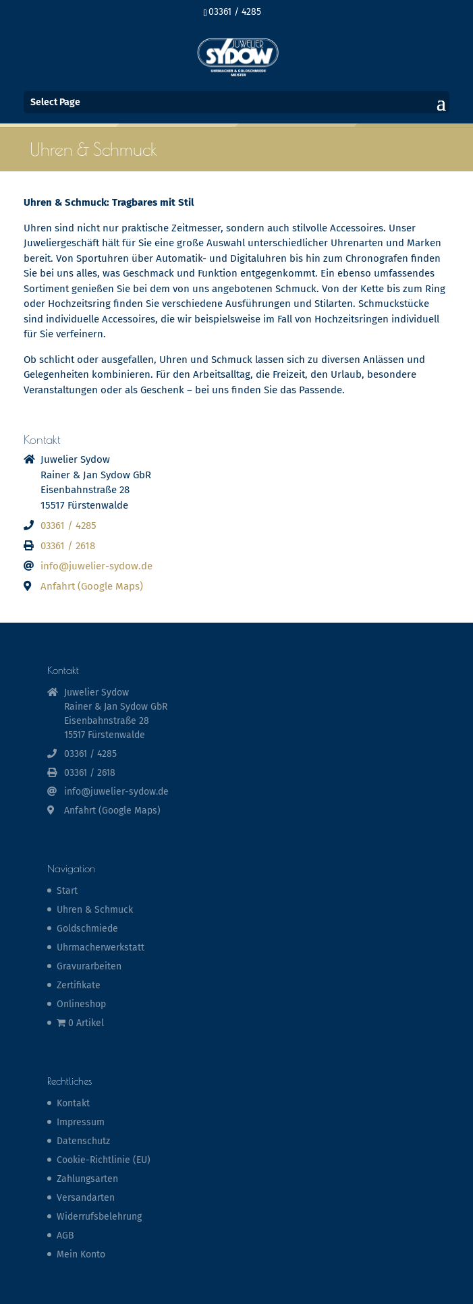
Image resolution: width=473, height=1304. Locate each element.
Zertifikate (79, 985)
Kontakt (73, 1103)
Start (67, 891)
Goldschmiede (87, 928)
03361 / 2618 (67, 546)
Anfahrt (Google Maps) (91, 586)
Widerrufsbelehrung (99, 1216)
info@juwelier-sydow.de (96, 566)
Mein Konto (81, 1254)
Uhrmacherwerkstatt (100, 947)
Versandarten (86, 1197)
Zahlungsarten (87, 1179)
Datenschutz (83, 1141)
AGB (65, 1235)
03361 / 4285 (234, 12)
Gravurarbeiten (89, 966)
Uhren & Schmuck (95, 909)
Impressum (81, 1122)
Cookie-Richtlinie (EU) (103, 1160)
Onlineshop (81, 1004)
